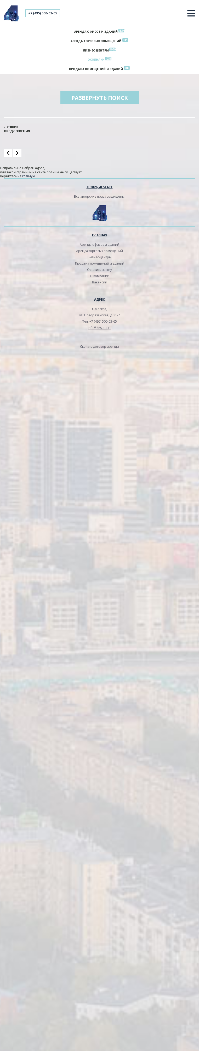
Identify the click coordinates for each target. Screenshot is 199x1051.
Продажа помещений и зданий (96, 69)
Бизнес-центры (96, 50)
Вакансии (99, 282)
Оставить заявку (99, 269)
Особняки (96, 59)
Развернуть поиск (99, 97)
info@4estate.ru (99, 327)
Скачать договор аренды (99, 346)
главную (28, 176)
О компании (99, 276)
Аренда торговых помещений (96, 41)
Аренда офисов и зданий (96, 31)
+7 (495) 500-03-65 (42, 13)
